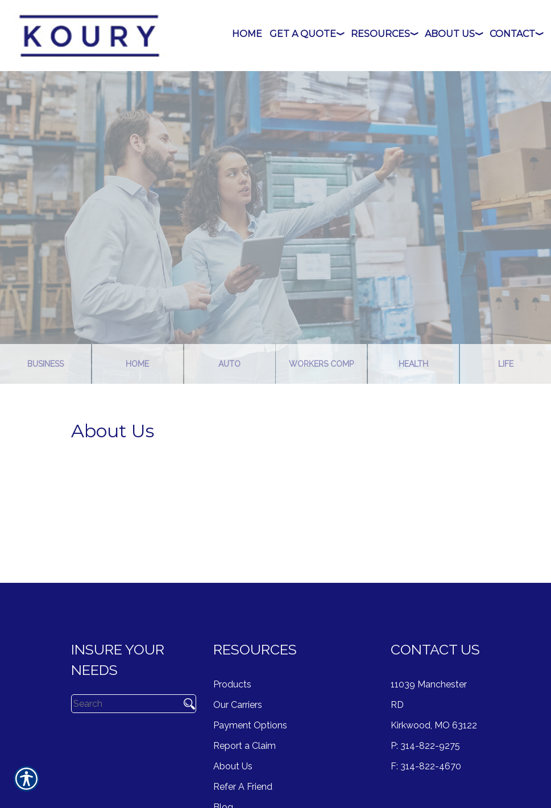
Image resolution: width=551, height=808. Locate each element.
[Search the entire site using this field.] (124, 703)
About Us (232, 766)
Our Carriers (237, 704)
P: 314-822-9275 (425, 745)
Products (232, 684)
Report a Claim (244, 745)
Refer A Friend (242, 786)
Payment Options (250, 725)
